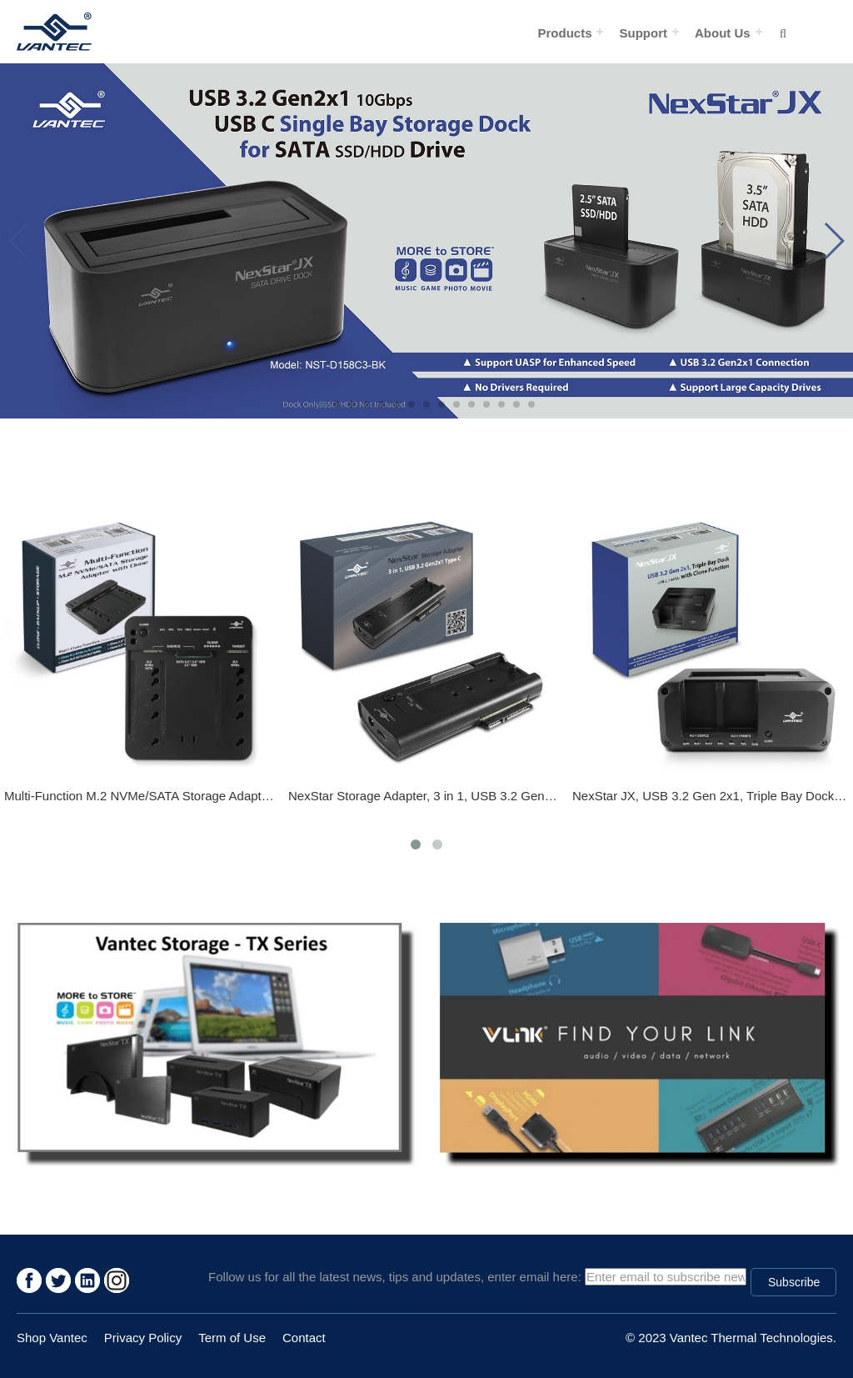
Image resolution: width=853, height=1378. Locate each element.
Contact (304, 1337)
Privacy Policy (143, 1337)
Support (643, 33)
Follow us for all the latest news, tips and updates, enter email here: (394, 1277)
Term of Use (232, 1337)
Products (564, 33)
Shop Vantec (52, 1337)
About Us (723, 33)
